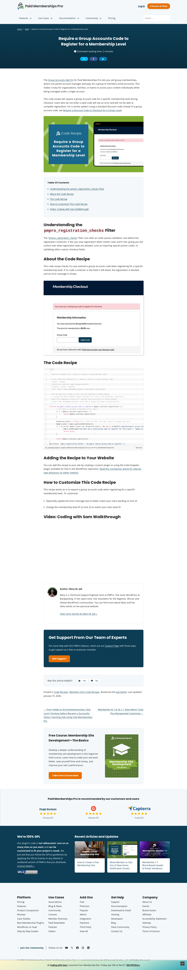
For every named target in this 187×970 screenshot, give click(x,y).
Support (115, 902)
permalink (121, 692)
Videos (52, 931)
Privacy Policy (149, 927)
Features (25, 18)
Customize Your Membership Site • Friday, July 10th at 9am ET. (93, 965)
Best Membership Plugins (30, 923)
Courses (52, 914)
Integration (85, 919)
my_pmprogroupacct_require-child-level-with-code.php (64, 448)
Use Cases (45, 18)
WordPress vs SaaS (27, 927)
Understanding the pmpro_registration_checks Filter (77, 188)
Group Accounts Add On (60, 80)
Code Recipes (61, 692)
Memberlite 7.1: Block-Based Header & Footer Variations (152, 865)
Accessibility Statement (154, 919)
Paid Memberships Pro (54, 4)
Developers (117, 919)
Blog (27, 29)
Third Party (85, 927)
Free (82, 902)
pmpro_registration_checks (63, 237)
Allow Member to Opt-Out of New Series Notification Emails (121, 865)
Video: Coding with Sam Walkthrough (69, 209)
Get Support (59, 658)
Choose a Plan (158, 6)
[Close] (182, 964)
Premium (84, 906)
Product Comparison (28, 910)
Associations (55, 902)
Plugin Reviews (48, 809)
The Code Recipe (58, 199)
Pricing (111, 18)
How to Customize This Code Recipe (68, 204)
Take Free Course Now (65, 775)
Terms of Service (151, 931)
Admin (83, 914)
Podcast (52, 927)
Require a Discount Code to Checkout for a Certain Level (92, 110)
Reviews (21, 914)
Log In (141, 6)
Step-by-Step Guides (27, 931)
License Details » (26, 866)
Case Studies (23, 919)
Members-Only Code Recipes (84, 692)
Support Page (112, 645)
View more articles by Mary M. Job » (78, 613)
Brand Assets (149, 910)
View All (84, 931)
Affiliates (146, 914)
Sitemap (146, 923)
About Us (147, 902)
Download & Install (121, 910)
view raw (139, 448)
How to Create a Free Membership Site (88, 864)
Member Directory (57, 919)
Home (19, 29)
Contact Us (116, 931)
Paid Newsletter (56, 923)
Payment (84, 923)
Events (145, 906)
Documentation (69, 18)
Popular (84, 910)
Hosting (115, 914)
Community (94, 18)
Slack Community (120, 927)
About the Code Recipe (62, 193)
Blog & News (55, 906)
